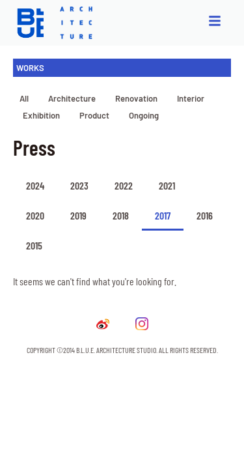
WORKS (30, 68)
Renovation (136, 98)
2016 (205, 215)
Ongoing (144, 115)
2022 (124, 185)
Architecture (72, 98)
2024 (35, 185)
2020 (35, 215)
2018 (121, 215)
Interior (190, 98)
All (24, 98)
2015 (34, 245)
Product (94, 115)
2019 (78, 215)
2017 (162, 215)
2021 (167, 185)
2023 (79, 185)
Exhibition (41, 115)
